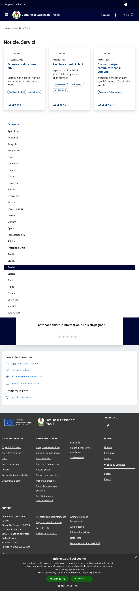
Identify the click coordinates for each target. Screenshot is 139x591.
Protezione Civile (16, 248)
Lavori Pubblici (15, 209)
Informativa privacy (80, 532)
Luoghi (107, 474)
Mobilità (12, 222)
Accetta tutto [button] (57, 579)
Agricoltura (13, 131)
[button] (69, 585)
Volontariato (14, 312)
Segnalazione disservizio (49, 522)
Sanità (11, 254)
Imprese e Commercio (47, 464)
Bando (11, 157)
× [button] (135, 557)
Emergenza (13, 196)
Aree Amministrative (13, 453)
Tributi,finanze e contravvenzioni (44, 498)
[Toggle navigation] (6, 14)
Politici (5, 469)
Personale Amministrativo (15, 475)
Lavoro (11, 215)
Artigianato (13, 150)
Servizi (11, 267)
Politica (11, 241)
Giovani (11, 202)
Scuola (11, 261)
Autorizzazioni (77, 457)
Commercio (13, 163)
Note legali (75, 538)
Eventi (107, 479)
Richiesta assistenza (46, 533)
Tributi (11, 286)
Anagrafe (12, 144)
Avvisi (107, 458)
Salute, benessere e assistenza (80, 450)
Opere (11, 228)
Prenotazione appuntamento (51, 517)
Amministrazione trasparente (79, 519)
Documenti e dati (11, 480)
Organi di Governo (11, 447)
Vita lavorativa (43, 458)
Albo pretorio (77, 526)
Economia (13, 183)
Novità (17, 28)
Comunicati (110, 453)
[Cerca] (132, 15)
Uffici (4, 458)
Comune (12, 170)
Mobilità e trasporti (46, 480)
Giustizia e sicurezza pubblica (46, 488)
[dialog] (69, 572)
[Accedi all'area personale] (126, 4)
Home (7, 28)
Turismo (12, 293)
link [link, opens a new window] (99, 572)
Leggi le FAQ (42, 528)
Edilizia (11, 189)
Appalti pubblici (44, 469)
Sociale (11, 274)
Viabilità (12, 306)
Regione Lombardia (15, 4)
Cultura (11, 176)
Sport (10, 280)
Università (13, 299)
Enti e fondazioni (10, 464)
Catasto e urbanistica (47, 475)
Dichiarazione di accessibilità (85, 543)
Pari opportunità (16, 235)
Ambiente (13, 137)
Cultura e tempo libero (48, 453)
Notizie (13, 53)
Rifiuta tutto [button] (82, 578)
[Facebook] (114, 15)
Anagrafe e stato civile (48, 447)
